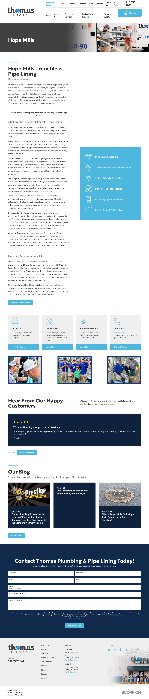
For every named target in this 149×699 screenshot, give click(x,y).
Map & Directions (70, 660)
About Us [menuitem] (56, 15)
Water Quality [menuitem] (107, 15)
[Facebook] (120, 649)
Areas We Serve (50, 3)
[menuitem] (10, 695)
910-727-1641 (131, 3)
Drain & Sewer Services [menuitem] (88, 15)
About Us (44, 654)
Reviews (83, 3)
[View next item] (14, 452)
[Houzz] (126, 649)
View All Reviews (27, 452)
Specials (99, 3)
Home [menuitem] (48, 15)
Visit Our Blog (17, 535)
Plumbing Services (48, 658)
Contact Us (45, 678)
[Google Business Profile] (109, 649)
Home (43, 649)
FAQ (91, 3)
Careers (44, 666)
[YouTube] (115, 649)
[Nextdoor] (132, 649)
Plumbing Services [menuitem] (69, 15)
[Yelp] (138, 649)
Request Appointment (130, 13)
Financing (72, 3)
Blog (63, 3)
